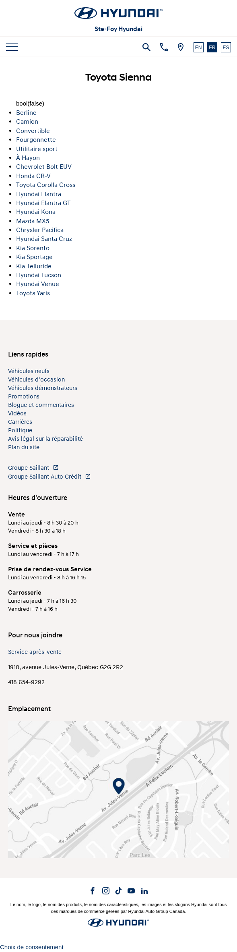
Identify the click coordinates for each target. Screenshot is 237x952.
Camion (27, 122)
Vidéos (17, 413)
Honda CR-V (33, 176)
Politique (20, 430)
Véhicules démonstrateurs (42, 388)
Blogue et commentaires (41, 405)
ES (226, 47)
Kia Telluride (34, 266)
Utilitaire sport (37, 149)
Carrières (20, 422)
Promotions (23, 396)
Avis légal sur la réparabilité (45, 439)
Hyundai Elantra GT (43, 203)
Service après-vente (35, 652)
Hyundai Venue (37, 284)
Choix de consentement (32, 947)
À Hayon (28, 158)
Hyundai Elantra (38, 194)
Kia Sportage (34, 257)
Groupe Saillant (33, 468)
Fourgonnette (36, 140)
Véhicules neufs (28, 371)
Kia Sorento (32, 248)
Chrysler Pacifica (40, 230)
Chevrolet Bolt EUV (44, 167)
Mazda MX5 (32, 221)
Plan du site (23, 447)
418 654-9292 (26, 682)
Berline (26, 113)
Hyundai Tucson (38, 275)
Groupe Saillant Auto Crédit (49, 477)
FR (212, 47)
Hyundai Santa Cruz (44, 239)
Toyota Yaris (33, 293)
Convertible (33, 131)
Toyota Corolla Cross (45, 185)
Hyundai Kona (36, 212)
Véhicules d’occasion (36, 380)
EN (198, 47)
